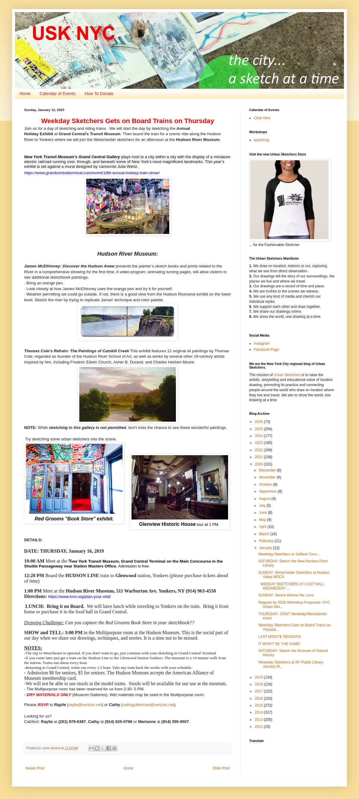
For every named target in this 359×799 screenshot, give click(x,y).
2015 (259, 705)
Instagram (262, 343)
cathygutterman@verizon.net (148, 704)
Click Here (262, 118)
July (263, 505)
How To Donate (98, 93)
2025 (259, 429)
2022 (259, 450)
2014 (259, 712)
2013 (259, 720)
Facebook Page (266, 349)
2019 (259, 677)
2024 (259, 436)
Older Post (221, 768)
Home (24, 93)
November (268, 477)
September (268, 491)
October (266, 484)
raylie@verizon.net (85, 704)
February (267, 541)
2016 (259, 698)
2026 (259, 422)
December (268, 470)
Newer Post (35, 768)
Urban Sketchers (287, 375)
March (264, 534)
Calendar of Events (57, 93)
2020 (259, 464)
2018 (259, 684)
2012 (259, 726)
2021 (259, 457)
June (263, 512)
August (265, 499)
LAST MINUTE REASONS (279, 636)
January (266, 548)
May (263, 520)
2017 (259, 691)
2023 (259, 443)
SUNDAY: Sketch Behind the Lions (286, 595)
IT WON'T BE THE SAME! (279, 644)
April (263, 527)
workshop (261, 140)
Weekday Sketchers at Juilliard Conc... (289, 554)
